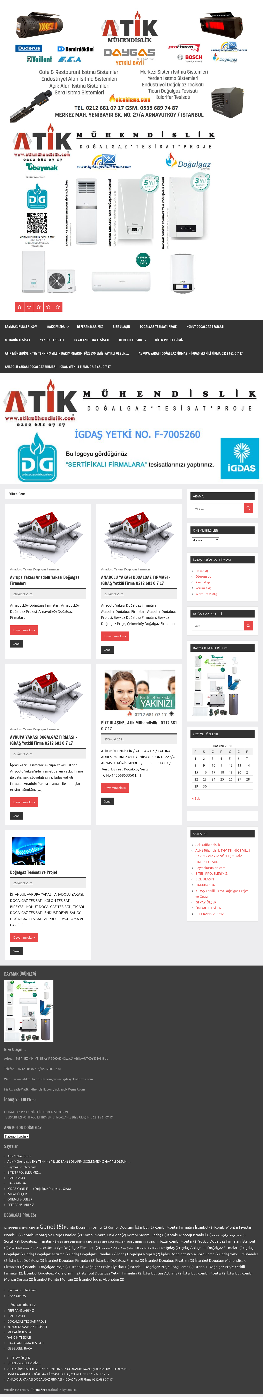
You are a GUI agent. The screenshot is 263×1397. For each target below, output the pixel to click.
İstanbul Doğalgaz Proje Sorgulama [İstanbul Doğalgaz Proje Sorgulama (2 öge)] (162, 1269)
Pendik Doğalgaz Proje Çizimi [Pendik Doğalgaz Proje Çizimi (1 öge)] (229, 1238)
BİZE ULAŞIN (121, 326)
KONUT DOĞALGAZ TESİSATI (205, 326)
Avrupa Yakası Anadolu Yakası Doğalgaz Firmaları (46, 580)
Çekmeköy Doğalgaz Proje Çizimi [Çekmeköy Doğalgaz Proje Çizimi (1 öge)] (27, 1250)
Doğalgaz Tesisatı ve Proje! (35, 874)
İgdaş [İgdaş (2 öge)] (173, 1250)
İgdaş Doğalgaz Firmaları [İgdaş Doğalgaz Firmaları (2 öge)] (93, 1257)
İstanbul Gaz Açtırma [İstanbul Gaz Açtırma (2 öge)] (163, 1276)
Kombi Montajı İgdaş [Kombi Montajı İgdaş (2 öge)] (147, 1237)
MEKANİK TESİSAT (17, 340)
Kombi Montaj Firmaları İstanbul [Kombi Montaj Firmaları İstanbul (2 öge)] (184, 1230)
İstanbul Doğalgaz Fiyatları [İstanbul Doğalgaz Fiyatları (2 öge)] (169, 1263)
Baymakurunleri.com (21, 326)
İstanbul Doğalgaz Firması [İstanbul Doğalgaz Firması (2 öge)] (120, 1263)
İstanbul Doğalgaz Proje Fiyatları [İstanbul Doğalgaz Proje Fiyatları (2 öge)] (100, 1269)
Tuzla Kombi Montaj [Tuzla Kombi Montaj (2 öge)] (178, 1244)
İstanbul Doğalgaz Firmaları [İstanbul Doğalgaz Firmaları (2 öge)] (70, 1263)
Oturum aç (203, 576)
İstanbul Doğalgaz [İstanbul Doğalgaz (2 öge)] (26, 1263)
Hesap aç (201, 570)
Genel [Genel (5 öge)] (51, 1229)
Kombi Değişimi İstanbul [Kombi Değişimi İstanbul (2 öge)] (131, 1230)
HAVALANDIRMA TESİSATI (91, 340)
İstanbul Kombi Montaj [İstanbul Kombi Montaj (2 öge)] (205, 1276)
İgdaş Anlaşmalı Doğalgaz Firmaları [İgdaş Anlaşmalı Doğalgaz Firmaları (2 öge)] (212, 1250)
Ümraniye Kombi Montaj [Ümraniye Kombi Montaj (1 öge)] (151, 1250)
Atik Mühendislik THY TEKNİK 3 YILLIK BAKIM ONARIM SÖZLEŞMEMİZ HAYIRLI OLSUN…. (67, 353)
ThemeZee (38, 1393)
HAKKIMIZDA (58, 326)
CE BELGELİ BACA (133, 340)
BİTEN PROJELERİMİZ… (170, 340)
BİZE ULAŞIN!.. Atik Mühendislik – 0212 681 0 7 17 (137, 727)
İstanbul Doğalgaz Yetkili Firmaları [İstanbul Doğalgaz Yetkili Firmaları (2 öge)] (112, 1276)
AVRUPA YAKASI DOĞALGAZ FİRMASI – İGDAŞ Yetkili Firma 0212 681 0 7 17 (191, 353)
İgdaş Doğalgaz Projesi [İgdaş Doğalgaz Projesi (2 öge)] (138, 1257)
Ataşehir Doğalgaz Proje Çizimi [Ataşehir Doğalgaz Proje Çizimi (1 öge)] (21, 1230)
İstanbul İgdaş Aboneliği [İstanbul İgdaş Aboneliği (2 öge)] (101, 1282)
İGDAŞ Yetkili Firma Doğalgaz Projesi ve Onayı (39, 1191)
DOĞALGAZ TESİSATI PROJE (158, 326)
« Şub (196, 798)
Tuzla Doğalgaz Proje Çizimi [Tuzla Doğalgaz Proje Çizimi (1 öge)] (143, 1244)
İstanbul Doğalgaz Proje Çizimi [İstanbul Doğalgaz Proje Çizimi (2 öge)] (52, 1276)
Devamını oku (23, 631)
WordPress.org (206, 593)
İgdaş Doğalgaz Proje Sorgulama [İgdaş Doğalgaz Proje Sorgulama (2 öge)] (190, 1257)
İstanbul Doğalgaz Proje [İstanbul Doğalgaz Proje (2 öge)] (47, 1269)
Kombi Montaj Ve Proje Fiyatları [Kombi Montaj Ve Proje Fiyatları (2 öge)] (52, 1237)
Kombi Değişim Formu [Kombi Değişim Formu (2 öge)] (85, 1230)
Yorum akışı (203, 588)
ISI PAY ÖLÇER (205, 902)
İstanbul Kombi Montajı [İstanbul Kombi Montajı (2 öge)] (56, 1282)
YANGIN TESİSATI (52, 340)
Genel (17, 644)
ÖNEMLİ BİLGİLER (208, 908)
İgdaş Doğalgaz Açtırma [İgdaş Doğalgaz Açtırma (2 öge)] (47, 1257)
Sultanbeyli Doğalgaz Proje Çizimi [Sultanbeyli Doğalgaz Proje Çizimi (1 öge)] (77, 1244)
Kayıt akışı (202, 582)
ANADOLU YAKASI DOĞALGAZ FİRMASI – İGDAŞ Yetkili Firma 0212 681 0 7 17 (58, 366)
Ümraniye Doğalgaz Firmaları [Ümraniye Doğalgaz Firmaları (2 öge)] (73, 1250)
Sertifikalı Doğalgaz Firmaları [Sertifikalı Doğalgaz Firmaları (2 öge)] (31, 1244)
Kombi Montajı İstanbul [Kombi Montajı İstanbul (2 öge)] (189, 1237)
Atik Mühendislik (207, 844)
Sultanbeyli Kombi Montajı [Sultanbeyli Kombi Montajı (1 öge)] (111, 1244)
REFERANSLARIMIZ (90, 326)
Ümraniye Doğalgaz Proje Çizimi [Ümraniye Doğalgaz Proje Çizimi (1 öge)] (119, 1250)
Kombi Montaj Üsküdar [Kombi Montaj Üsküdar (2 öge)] (104, 1237)
